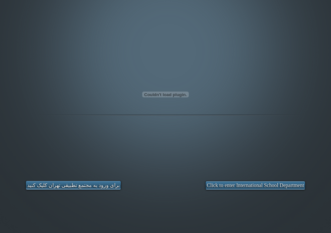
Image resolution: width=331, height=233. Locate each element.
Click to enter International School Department (255, 185)
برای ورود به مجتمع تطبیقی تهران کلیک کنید (73, 185)
